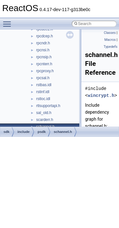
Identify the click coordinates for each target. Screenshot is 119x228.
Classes (110, 33)
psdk (41, 132)
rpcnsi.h (43, 50)
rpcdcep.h (44, 36)
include (23, 132)
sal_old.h (43, 113)
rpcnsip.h (44, 57)
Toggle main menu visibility (8, 21)
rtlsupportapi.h (48, 106)
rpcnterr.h (44, 64)
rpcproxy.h (45, 71)
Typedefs (110, 47)
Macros (110, 40)
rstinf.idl (42, 92)
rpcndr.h (43, 43)
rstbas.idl (43, 85)
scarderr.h (44, 119)
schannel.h (63, 132)
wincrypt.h (101, 95)
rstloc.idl (43, 99)
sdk (6, 132)
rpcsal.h (43, 78)
